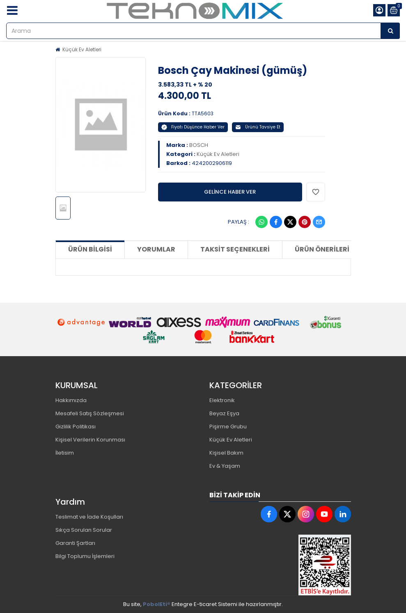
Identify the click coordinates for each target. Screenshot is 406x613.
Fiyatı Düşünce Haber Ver (193, 127)
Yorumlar (156, 249)
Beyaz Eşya (224, 413)
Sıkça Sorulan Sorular (83, 530)
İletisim (64, 453)
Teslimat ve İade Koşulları (89, 517)
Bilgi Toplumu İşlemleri (85, 556)
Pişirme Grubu (228, 426)
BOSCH (198, 145)
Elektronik (222, 400)
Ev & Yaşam (224, 466)
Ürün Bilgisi (90, 249)
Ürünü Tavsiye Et (257, 127)
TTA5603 (202, 113)
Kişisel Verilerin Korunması (90, 440)
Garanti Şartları (75, 543)
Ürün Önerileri (322, 249)
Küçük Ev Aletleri (81, 49)
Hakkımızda (71, 400)
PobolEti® (156, 604)
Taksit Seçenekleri (235, 249)
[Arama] (390, 31)
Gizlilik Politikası (75, 426)
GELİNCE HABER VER (230, 192)
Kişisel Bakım (226, 453)
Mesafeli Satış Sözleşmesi (89, 413)
